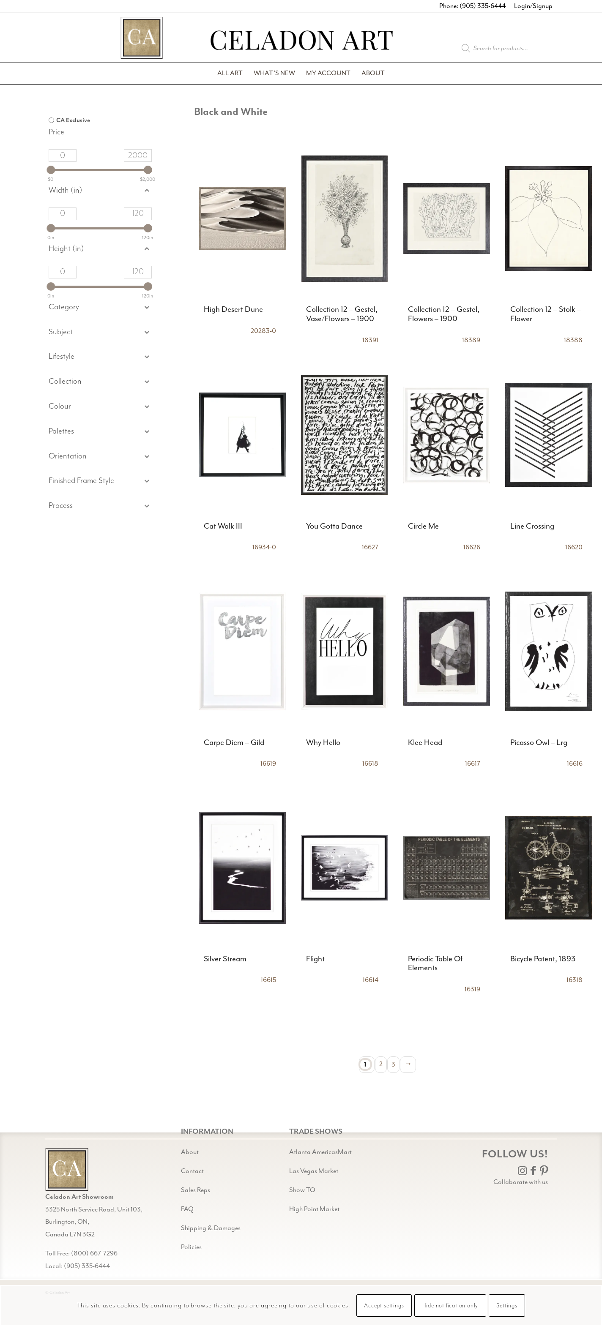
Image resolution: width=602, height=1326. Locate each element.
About (190, 1152)
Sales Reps (195, 1190)
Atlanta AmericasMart (320, 1152)
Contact (192, 1171)
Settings (506, 1305)
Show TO (302, 1190)
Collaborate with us (520, 1182)
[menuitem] (230, 73)
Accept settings (384, 1305)
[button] (100, 332)
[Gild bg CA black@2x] (66, 1169)
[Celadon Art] (301, 41)
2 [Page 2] (381, 1064)
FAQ (187, 1209)
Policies (191, 1247)
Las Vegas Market (313, 1171)
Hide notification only (450, 1305)
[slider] (51, 170)
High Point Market (314, 1209)
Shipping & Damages (211, 1228)
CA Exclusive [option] (73, 120)
